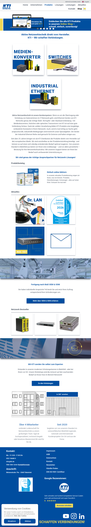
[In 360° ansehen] (62, 394)
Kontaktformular (24, 465)
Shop (82, 8)
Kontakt (71, 9)
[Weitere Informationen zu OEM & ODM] (46, 300)
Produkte (49, 5)
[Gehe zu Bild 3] (44, 28)
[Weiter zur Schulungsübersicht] (45, 383)
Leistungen (70, 5)
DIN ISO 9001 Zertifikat (55, 472)
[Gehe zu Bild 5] (50, 28)
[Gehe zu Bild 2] (41, 28)
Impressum (50, 451)
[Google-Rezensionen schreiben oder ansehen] (64, 506)
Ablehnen (28, 521)
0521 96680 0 (11, 458)
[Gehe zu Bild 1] (38, 28)
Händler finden (52, 468)
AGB (48, 454)
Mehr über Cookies (20, 516)
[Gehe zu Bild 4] (47, 28)
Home (25, 5)
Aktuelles (82, 5)
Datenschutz (51, 458)
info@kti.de (10, 461)
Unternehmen (36, 5)
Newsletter (50, 465)
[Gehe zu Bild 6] (53, 28)
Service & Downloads (72, 2)
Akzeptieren (12, 521)
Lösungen (59, 5)
